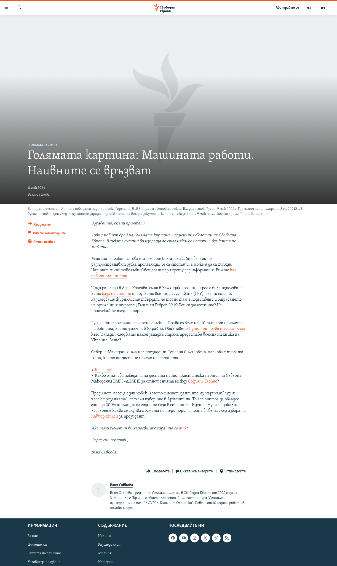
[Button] (39, 225)
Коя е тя (103, 370)
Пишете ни (37, 545)
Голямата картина (42, 145)
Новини (104, 536)
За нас (33, 536)
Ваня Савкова (39, 195)
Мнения (105, 553)
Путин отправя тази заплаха (217, 329)
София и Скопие (202, 381)
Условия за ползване (44, 562)
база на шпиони (117, 294)
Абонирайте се (287, 8)
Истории (105, 562)
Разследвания (109, 545)
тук (182, 428)
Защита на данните (45, 553)
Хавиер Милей (104, 416)
